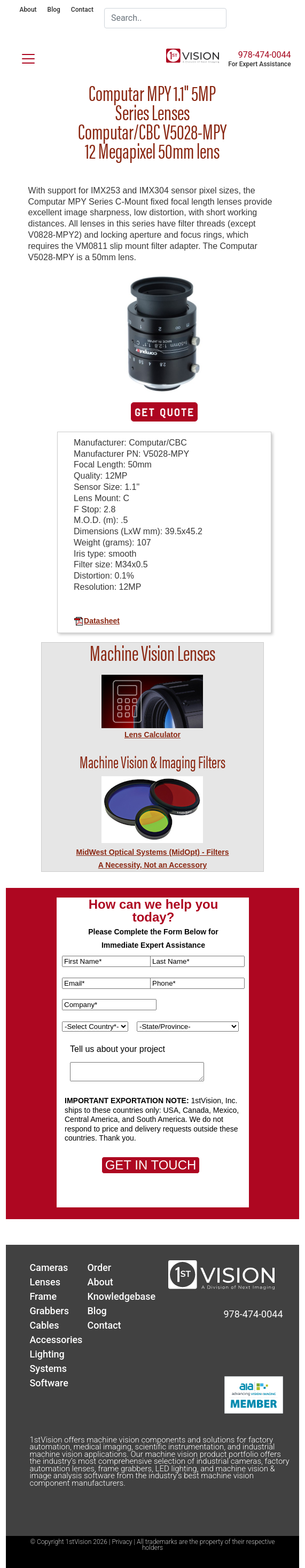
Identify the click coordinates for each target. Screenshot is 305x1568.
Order (99, 1267)
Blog (54, 9)
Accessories (55, 1339)
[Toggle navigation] (22, 57)
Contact (82, 9)
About (27, 9)
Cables (44, 1325)
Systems (48, 1368)
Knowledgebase (121, 1296)
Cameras (48, 1267)
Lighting (46, 1354)
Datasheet (97, 621)
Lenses (44, 1282)
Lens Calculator (152, 734)
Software (48, 1382)
